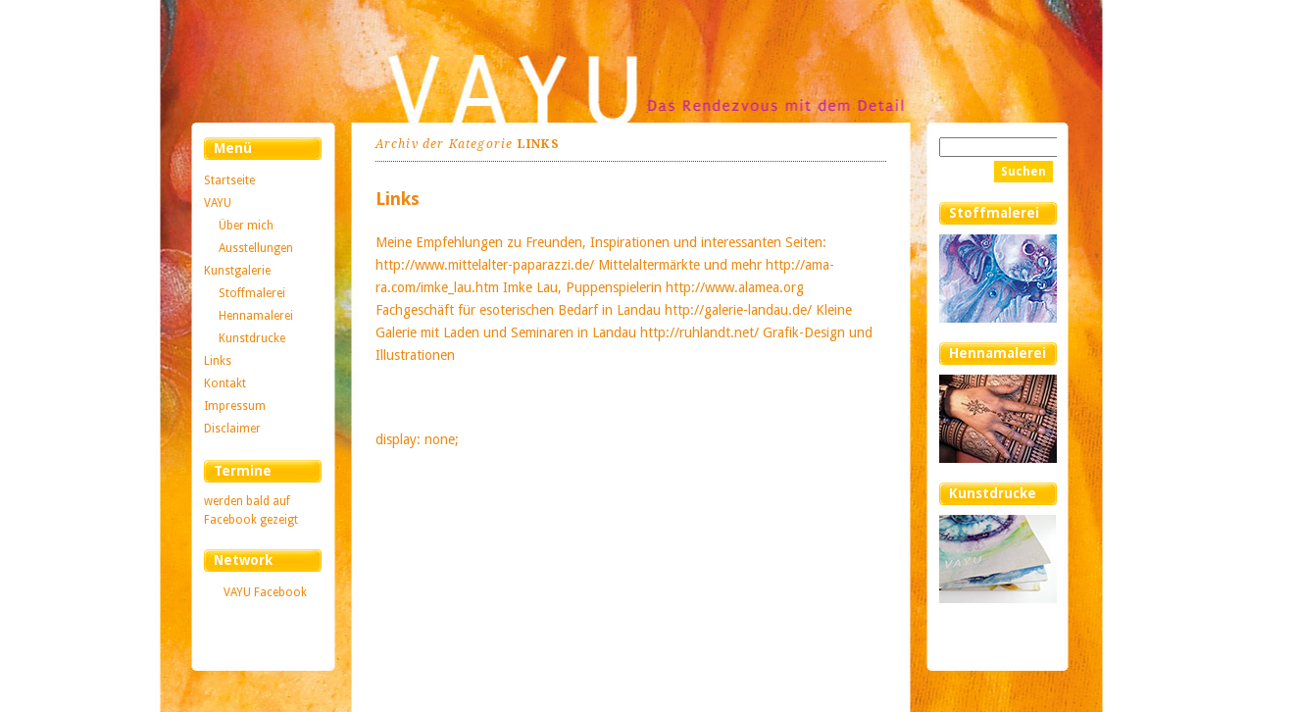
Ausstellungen (256, 248)
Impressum (235, 406)
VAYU (217, 203)
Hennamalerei (256, 316)
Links (217, 361)
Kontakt (225, 383)
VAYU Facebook (265, 592)
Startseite (229, 180)
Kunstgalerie (237, 271)
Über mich (246, 225)
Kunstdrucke (252, 338)
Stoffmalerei (252, 293)
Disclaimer (232, 428)
